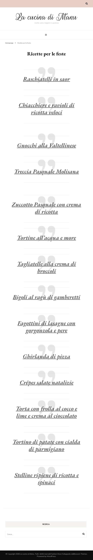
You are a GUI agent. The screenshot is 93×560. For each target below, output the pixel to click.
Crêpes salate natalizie (46, 382)
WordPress (51, 556)
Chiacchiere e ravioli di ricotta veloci (46, 108)
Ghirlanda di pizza (46, 356)
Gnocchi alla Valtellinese (46, 145)
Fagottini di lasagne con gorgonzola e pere (46, 326)
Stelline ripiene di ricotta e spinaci (46, 478)
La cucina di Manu (46, 17)
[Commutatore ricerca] (87, 4)
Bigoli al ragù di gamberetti (46, 297)
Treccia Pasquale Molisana (46, 171)
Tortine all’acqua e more (46, 237)
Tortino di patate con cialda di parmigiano (46, 445)
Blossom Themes (80, 554)
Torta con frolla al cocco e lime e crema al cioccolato (46, 412)
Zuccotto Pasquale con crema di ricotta (46, 208)
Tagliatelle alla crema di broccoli (46, 267)
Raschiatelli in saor (46, 79)
